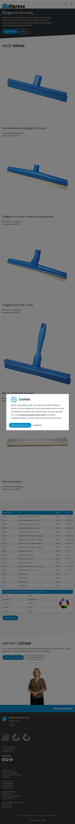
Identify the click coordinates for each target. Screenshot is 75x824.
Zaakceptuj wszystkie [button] (20, 425)
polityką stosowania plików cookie (32, 415)
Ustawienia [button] (37, 425)
